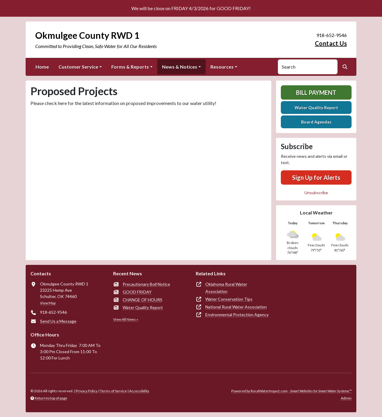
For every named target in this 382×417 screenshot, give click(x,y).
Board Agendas (316, 121)
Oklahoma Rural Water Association (226, 288)
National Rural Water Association (236, 306)
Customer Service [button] (78, 67)
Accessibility (139, 391)
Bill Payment (316, 92)
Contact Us (331, 43)
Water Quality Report (316, 107)
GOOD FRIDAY (137, 291)
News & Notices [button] (179, 67)
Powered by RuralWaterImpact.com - (291, 391)
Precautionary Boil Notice (146, 284)
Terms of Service (113, 391)
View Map (48, 303)
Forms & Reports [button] (130, 67)
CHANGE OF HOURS (142, 299)
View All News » (125, 319)
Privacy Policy (87, 391)
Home (42, 67)
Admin (346, 398)
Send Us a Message (58, 321)
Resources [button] (222, 67)
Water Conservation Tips (228, 299)
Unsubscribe (316, 192)
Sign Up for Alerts (316, 177)
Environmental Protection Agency (237, 314)
